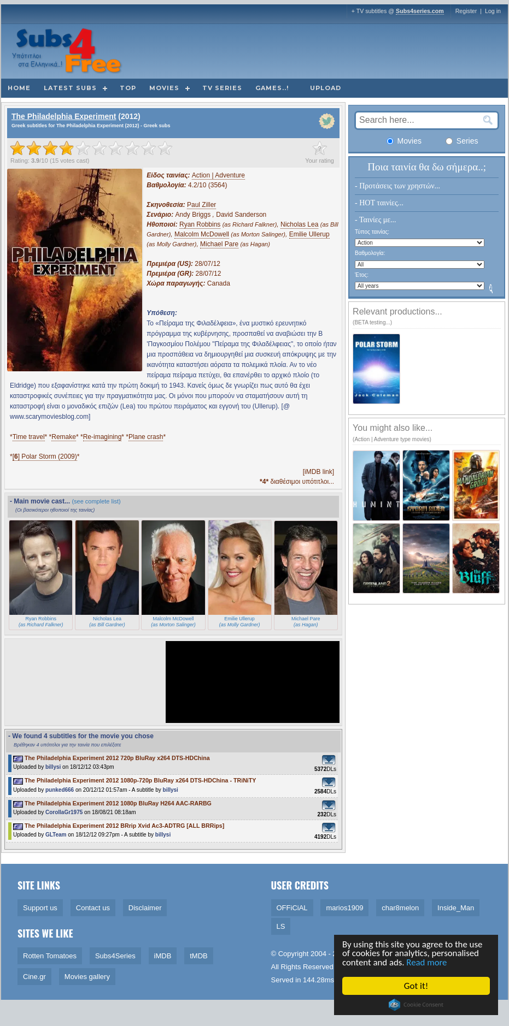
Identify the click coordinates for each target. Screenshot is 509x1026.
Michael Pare (219, 244)
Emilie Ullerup (309, 234)
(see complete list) (96, 501)
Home (19, 88)
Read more (427, 963)
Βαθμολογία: (370, 253)
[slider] (91, 148)
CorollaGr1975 (64, 812)
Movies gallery (87, 976)
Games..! (272, 88)
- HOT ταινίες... (379, 203)
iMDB (163, 956)
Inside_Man (455, 908)
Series (462, 141)
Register (466, 11)
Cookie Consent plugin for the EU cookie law (416, 1005)
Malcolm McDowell (201, 234)
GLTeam (56, 835)
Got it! (416, 986)
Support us (40, 908)
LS (281, 926)
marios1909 (344, 908)
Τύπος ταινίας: (372, 232)
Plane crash (145, 437)
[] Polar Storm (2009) (45, 456)
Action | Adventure (218, 175)
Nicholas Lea (299, 224)
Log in (493, 11)
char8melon (400, 908)
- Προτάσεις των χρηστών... (397, 186)
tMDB (199, 956)
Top (128, 88)
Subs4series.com (420, 11)
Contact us (93, 908)
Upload (325, 88)
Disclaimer (145, 908)
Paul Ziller (201, 205)
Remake (63, 437)
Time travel (29, 437)
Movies (164, 88)
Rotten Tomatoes (50, 956)
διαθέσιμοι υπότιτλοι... (297, 481)
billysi (53, 767)
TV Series (222, 88)
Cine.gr (34, 976)
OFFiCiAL (292, 908)
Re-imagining (102, 437)
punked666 (59, 790)
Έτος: (361, 275)
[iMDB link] (318, 472)
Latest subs (70, 88)
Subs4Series (115, 956)
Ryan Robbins (199, 224)
